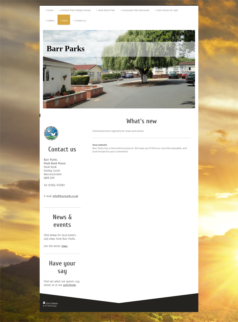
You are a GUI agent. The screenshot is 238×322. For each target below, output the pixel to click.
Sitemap (54, 303)
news (64, 246)
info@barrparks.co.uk (65, 196)
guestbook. (69, 285)
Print (46, 303)
